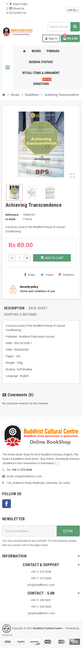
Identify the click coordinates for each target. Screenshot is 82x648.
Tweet (46, 274)
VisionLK (7, 635)
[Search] (64, 26)
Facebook (6, 503)
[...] (57, 463)
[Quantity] (19, 257)
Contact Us (17, 12)
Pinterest (66, 274)
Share (29, 274)
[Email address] (29, 531)
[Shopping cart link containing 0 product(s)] (70, 38)
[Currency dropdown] (72, 10)
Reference (12, 214)
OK (68, 531)
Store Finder (18, 4)
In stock (10, 219)
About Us (16, 8)
